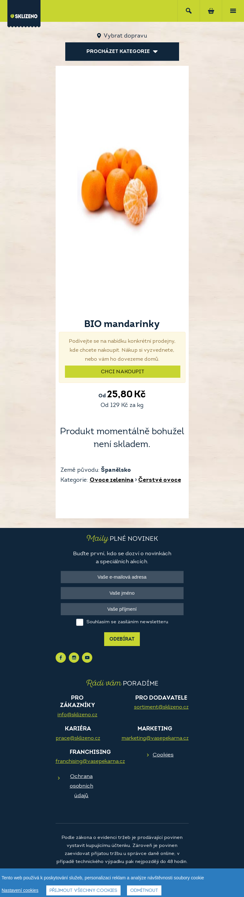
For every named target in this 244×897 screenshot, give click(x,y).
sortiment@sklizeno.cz (161, 707)
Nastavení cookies (20, 890)
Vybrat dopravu (125, 36)
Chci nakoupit (122, 372)
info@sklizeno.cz (77, 715)
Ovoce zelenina (112, 480)
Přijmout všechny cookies (83, 890)
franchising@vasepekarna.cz (90, 761)
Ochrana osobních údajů (81, 786)
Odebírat (122, 639)
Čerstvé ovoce (159, 480)
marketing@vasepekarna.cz (155, 738)
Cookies (163, 755)
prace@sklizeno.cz (78, 738)
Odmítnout (144, 890)
